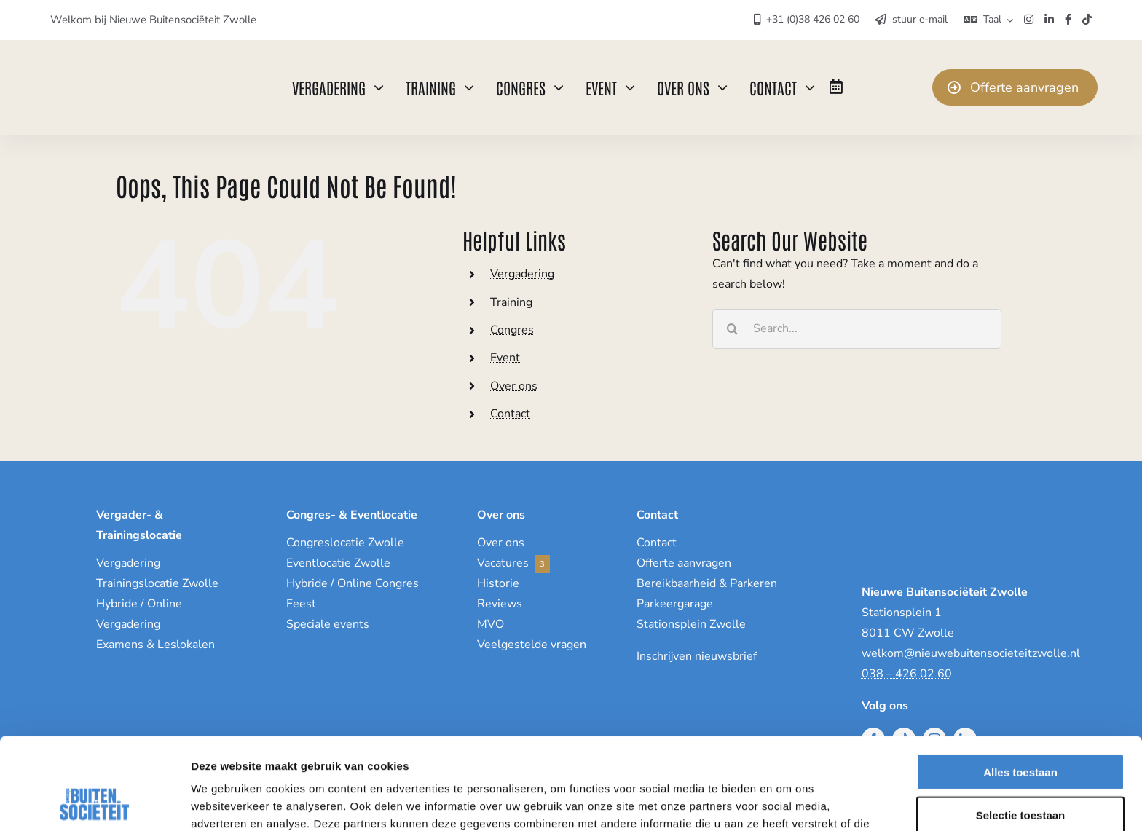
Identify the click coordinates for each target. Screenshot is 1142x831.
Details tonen (787, 802)
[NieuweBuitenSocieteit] (125, 60)
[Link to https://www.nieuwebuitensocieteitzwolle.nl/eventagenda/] (836, 86)
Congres (512, 330)
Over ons (513, 386)
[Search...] (856, 329)
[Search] (732, 329)
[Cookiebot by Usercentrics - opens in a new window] (94, 803)
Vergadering (522, 274)
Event (505, 358)
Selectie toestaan (1021, 728)
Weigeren (1020, 771)
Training (511, 302)
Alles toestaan (1020, 686)
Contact (510, 414)
